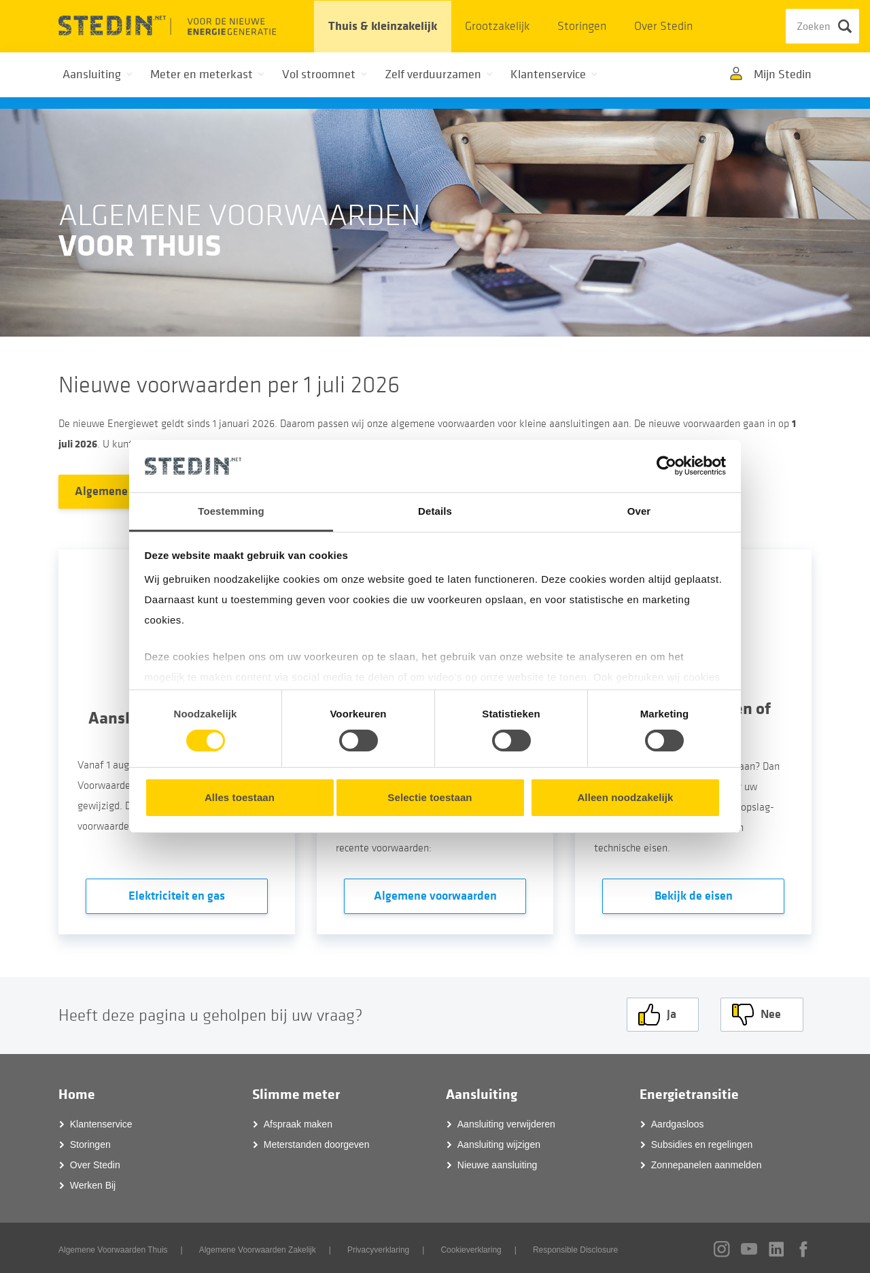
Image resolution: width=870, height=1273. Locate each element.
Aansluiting (481, 1092)
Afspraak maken (298, 1121)
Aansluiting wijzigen (498, 1141)
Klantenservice (101, 1121)
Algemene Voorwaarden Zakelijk (257, 1247)
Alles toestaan (240, 797)
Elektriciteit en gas (176, 896)
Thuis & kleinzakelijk (382, 26)
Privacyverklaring (378, 1247)
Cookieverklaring (470, 1247)
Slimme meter (296, 1092)
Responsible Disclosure (575, 1247)
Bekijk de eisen (694, 896)
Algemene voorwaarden (435, 896)
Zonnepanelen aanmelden (706, 1162)
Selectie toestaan (429, 797)
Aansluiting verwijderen (506, 1121)
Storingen (581, 26)
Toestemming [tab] (231, 511)
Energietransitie (689, 1092)
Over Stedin (663, 26)
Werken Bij (93, 1182)
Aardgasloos (677, 1121)
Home (76, 1092)
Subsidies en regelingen (701, 1141)
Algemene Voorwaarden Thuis (113, 1247)
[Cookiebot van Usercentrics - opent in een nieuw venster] (666, 466)
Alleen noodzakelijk (625, 797)
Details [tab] (435, 511)
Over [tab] (639, 511)
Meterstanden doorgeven (317, 1141)
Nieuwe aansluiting (497, 1162)
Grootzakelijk (497, 26)
